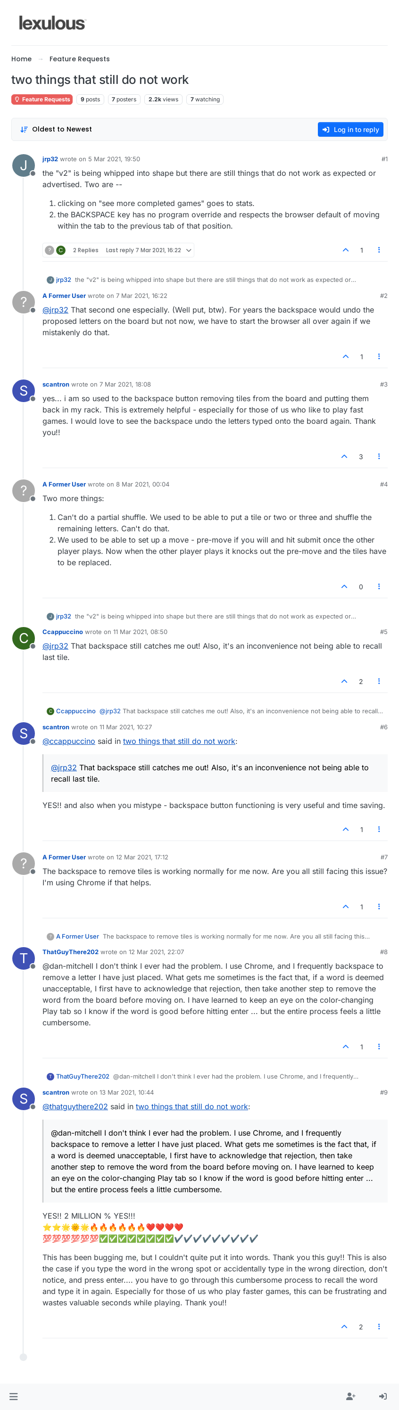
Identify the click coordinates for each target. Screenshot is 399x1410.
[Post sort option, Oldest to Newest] (56, 129)
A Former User (64, 295)
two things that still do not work (179, 741)
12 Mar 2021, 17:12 (142, 857)
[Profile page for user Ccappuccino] (23, 638)
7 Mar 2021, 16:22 (141, 295)
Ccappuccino (62, 631)
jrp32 (50, 159)
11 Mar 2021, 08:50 (140, 631)
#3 (384, 384)
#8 (384, 952)
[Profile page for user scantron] (23, 390)
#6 (384, 727)
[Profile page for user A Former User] (23, 302)
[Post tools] (379, 250)
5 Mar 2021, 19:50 (114, 159)
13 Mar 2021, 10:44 (127, 1092)
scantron (55, 384)
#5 (384, 631)
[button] (13, 1396)
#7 (384, 857)
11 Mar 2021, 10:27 (126, 727)
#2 (384, 295)
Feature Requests (42, 99)
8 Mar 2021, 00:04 (142, 484)
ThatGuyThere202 (70, 952)
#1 (385, 159)
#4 (384, 484)
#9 (384, 1092)
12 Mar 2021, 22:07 (156, 952)
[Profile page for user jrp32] (23, 165)
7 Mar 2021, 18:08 (125, 384)
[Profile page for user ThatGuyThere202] (23, 958)
